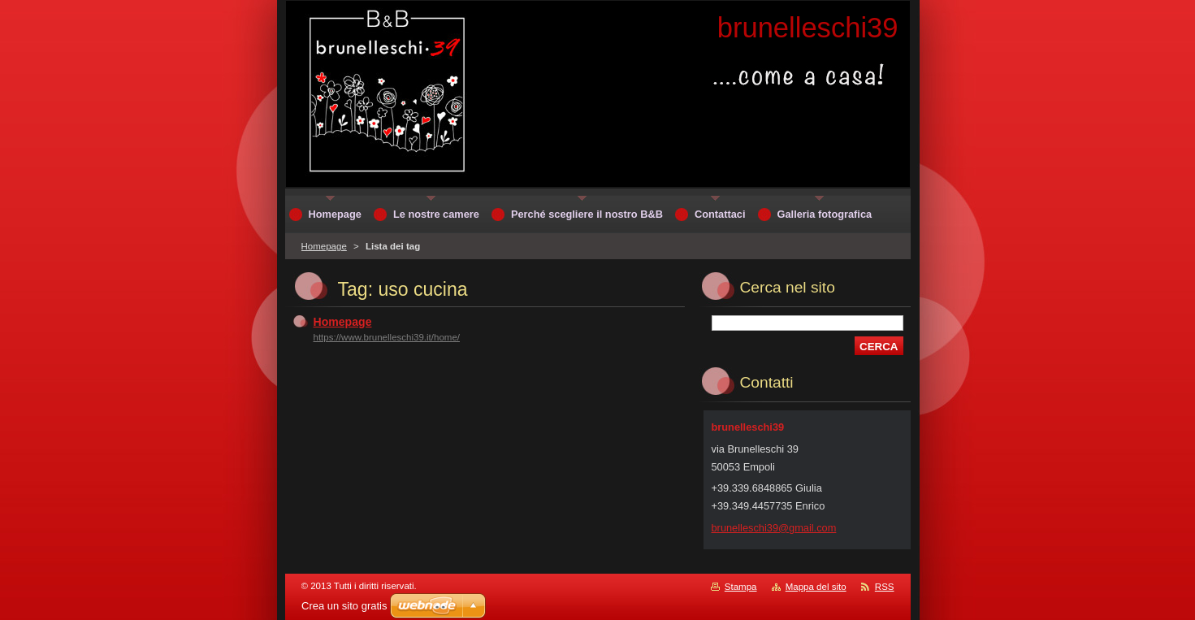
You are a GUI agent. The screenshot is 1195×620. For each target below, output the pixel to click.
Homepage (324, 246)
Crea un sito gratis (344, 606)
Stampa (741, 587)
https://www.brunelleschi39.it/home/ (387, 337)
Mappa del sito (816, 587)
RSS (884, 587)
